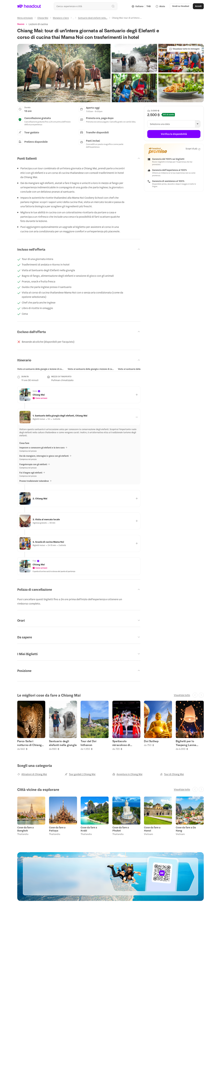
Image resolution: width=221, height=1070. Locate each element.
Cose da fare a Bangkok (25, 829)
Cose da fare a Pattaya (57, 829)
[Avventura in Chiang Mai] (127, 774)
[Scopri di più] (193, 148)
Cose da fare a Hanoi (152, 829)
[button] (180, 6)
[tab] (40, 368)
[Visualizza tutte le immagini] (184, 49)
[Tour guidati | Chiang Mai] (80, 774)
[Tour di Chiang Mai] (172, 774)
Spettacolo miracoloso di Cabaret (121, 743)
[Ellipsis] (73, 18)
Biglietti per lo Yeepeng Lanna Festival (186, 743)
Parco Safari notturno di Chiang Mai (29, 743)
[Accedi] (198, 6)
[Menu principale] (25, 18)
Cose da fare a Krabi (89, 829)
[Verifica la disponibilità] (173, 134)
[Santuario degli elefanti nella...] (92, 18)
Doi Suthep (151, 741)
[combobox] (85, 6)
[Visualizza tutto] (182, 695)
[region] (78, 368)
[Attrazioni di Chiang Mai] (32, 774)
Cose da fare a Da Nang (186, 829)
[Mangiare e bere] (61, 18)
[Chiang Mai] (42, 18)
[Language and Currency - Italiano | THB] (141, 6)
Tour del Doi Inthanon (88, 743)
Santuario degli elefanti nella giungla (63, 743)
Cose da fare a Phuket (120, 829)
